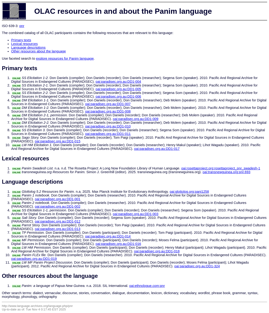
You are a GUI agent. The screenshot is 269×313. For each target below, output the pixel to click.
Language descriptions (28, 47)
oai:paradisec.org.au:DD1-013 (58, 229)
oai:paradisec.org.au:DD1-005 (118, 89)
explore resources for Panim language (65, 58)
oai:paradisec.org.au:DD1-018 (157, 251)
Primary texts (21, 40)
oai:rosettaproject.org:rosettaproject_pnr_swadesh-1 (220, 168)
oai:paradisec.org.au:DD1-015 (58, 141)
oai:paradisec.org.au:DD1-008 (108, 111)
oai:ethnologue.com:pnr (147, 286)
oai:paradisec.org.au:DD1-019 (34, 259)
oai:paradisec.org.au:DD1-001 (58, 199)
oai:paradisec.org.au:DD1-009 (135, 119)
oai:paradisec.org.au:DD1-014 (108, 236)
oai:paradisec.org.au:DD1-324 (197, 266)
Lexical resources (24, 44)
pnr (21, 26)
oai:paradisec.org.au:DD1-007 (108, 104)
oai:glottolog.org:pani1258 (189, 191)
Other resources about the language (38, 51)
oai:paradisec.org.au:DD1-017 (157, 149)
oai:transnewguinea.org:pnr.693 (226, 172)
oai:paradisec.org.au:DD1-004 (118, 81)
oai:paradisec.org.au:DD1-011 (108, 134)
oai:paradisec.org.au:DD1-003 (135, 214)
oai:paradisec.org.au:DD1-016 (118, 244)
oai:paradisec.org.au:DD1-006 (118, 96)
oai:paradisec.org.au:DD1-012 (58, 221)
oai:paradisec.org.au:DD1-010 (108, 126)
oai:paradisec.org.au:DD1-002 (58, 206)
